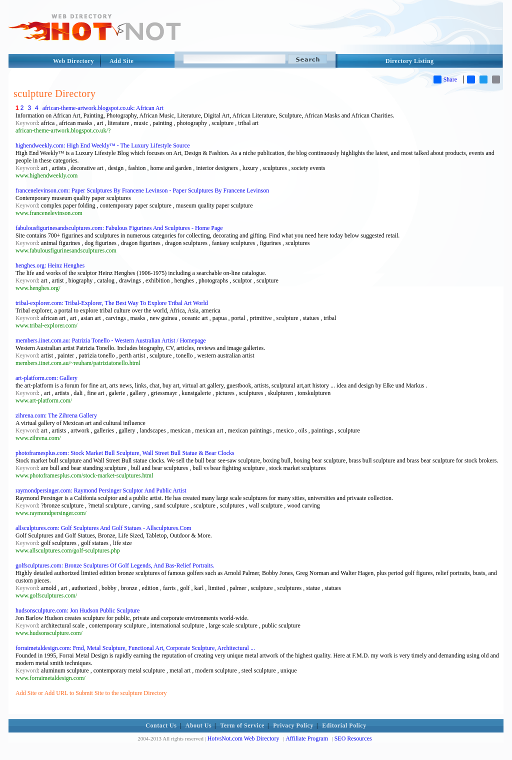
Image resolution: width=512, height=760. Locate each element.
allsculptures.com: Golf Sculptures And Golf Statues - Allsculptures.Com (104, 528)
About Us (199, 725)
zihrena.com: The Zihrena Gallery (56, 415)
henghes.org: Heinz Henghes (50, 265)
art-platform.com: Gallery (47, 378)
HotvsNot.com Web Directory (244, 738)
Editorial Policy (344, 725)
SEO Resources (353, 738)
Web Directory (73, 61)
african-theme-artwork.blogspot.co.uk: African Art (103, 108)
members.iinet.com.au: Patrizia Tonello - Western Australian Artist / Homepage (111, 340)
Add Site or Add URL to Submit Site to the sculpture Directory (91, 693)
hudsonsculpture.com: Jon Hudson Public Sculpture (78, 610)
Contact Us (161, 725)
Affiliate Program (307, 738)
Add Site (122, 61)
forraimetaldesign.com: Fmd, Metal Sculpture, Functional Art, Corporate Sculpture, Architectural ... (135, 648)
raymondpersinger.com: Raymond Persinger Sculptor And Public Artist (101, 490)
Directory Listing (410, 61)
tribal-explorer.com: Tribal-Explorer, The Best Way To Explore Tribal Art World (112, 303)
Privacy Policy (293, 725)
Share (445, 80)
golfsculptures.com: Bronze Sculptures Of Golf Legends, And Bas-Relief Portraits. (115, 565)
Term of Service (242, 725)
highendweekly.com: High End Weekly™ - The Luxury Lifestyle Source (103, 145)
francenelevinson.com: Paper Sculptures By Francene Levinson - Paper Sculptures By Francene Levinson (142, 190)
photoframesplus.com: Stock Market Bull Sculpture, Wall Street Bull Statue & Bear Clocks (125, 453)
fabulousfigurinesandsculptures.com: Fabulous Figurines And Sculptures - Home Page (119, 228)
